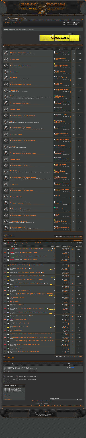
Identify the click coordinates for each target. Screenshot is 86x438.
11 (70, 236)
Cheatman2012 (65, 260)
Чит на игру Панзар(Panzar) (21, 323)
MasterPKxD (12, 253)
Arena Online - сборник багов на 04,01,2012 (28, 272)
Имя (64, 22)
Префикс (6, 369)
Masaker (57, 84)
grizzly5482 (12, 276)
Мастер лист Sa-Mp (15, 286)
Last (79, 236)
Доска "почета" (71, 19)
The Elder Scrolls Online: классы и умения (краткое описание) (31, 256)
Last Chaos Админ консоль (17, 297)
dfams (66, 298)
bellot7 (56, 128)
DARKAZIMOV (58, 165)
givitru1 (56, 115)
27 (72, 309)
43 (72, 316)
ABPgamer (65, 309)
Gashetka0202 (58, 146)
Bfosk (11, 327)
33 (72, 283)
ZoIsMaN (12, 284)
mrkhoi (56, 209)
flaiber (56, 215)
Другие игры (18, 22)
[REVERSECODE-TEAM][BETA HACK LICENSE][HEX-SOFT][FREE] (35, 294)
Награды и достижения (58, 19)
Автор (15, 246)
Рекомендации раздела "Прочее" (28, 252)
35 (72, 249)
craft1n (11, 352)
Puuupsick (57, 178)
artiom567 (12, 287)
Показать (27, 367)
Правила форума (7, 399)
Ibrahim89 (57, 222)
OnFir (67, 256)
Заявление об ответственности (38, 400)
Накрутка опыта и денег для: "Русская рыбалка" (30, 275)
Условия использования (73, 405)
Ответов (72, 246)
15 (72, 272)
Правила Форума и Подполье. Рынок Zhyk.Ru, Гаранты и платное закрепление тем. (37, 243)
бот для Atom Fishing (22, 315)
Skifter (56, 59)
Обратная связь (34, 405)
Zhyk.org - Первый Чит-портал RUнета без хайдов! (51, 405)
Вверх (81, 405)
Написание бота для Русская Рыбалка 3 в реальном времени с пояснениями (31, 337)
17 (72, 276)
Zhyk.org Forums (10, 22)
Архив (65, 405)
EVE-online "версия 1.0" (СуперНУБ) (29, 248)
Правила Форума (45, 19)
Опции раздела (77, 240)
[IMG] (5, 395)
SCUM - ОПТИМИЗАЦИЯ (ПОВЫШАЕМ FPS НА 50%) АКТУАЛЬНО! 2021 (34, 341)
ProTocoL (12, 309)
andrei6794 (12, 316)
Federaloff (12, 302)
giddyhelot (57, 97)
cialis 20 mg (65, 327)
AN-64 (56, 78)
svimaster (12, 266)
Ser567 (66, 305)
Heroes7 (12, 280)
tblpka (11, 269)
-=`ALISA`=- (12, 295)
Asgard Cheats (58, 103)
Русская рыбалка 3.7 (22, 268)
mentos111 (57, 122)
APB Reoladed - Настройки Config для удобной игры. (32, 308)
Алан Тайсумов (58, 110)
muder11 (66, 284)
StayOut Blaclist (14, 301)
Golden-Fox (65, 249)
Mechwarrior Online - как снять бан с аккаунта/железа (32, 312)
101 (74, 236)
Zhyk (8, 244)
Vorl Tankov (12, 313)
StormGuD (57, 184)
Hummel (12, 257)
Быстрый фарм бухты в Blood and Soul (28, 351)
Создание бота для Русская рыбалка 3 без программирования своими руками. (31, 333)
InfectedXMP (13, 345)
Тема (11, 246)
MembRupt (65, 253)
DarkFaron (66, 273)
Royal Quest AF (21, 304)
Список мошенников (50, 400)
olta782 (11, 320)
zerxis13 (66, 316)
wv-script (57, 228)
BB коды (6, 393)
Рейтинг (53, 246)
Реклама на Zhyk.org (33, 19)
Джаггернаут (20, 348)
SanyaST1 (12, 291)
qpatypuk (12, 260)
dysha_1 (57, 203)
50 (72, 269)
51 (72, 236)
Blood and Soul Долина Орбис (22, 319)
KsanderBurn (58, 66)
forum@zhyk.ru (46, 411)
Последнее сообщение (62, 246)
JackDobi (66, 276)
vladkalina (57, 53)
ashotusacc (12, 324)
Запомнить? (77, 22)
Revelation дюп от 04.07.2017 (20, 326)
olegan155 (57, 90)
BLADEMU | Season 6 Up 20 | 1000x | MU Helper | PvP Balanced (27, 265)
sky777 (11, 331)
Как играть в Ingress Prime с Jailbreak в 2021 (28, 344)
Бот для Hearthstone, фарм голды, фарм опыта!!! (30, 283)
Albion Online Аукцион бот (24, 290)
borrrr (67, 348)
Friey (11, 273)
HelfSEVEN (12, 249)
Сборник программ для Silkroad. (31, 259)
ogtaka (56, 196)
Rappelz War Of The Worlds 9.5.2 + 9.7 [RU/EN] (30, 279)
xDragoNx (12, 305)
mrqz (56, 159)
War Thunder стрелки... (16, 330)
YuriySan (12, 298)
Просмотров (79, 246)
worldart (11, 349)
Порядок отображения (19, 367)
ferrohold (57, 140)
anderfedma (65, 287)
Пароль (64, 24)
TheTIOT (57, 72)
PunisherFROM (13, 342)
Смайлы (5, 394)
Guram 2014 (65, 269)
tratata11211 (65, 334)
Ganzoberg (57, 172)
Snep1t (56, 134)
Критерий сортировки (8, 367)
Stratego (12, 334)
